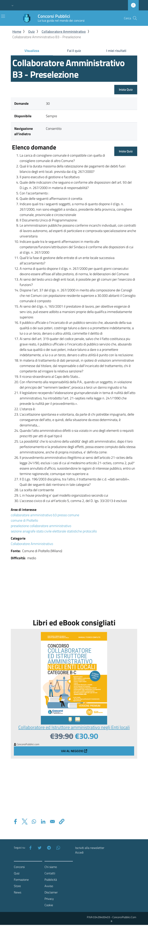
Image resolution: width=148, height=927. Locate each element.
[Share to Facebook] (15, 821)
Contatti (50, 873)
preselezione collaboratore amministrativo (41, 525)
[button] (12, 5)
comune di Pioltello (24, 520)
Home (16, 31)
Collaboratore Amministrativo (64, 31)
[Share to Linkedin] (43, 821)
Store (17, 886)
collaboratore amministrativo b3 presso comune (45, 515)
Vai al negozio (74, 751)
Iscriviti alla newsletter (89, 847)
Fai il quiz (74, 50)
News (17, 892)
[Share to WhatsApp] (34, 821)
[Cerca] (135, 18)
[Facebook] (29, 847)
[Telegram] (48, 847)
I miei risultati (116, 50)
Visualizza (38, 51)
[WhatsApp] (57, 847)
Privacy (49, 898)
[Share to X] (25, 821)
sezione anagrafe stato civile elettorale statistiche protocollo (54, 531)
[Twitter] (39, 847)
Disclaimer (51, 892)
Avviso (49, 886)
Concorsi (19, 867)
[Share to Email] (52, 821)
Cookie (49, 905)
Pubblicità (51, 879)
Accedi (79, 852)
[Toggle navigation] (3, 16)
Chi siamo (51, 867)
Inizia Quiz (126, 89)
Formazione (21, 879)
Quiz (31, 31)
